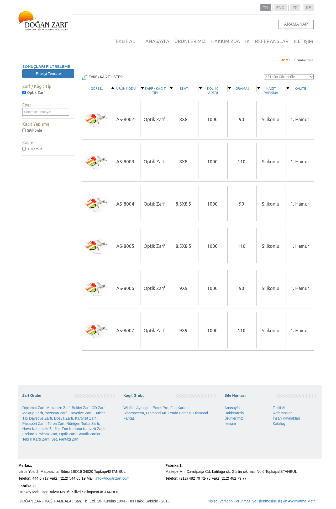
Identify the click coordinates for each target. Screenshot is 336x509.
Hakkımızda (234, 413)
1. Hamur (32, 149)
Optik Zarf (33, 92)
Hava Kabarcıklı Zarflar (41, 429)
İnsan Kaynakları (286, 418)
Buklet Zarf (81, 408)
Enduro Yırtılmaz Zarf (39, 434)
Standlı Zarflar (88, 434)
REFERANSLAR (271, 41)
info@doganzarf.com (112, 478)
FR (295, 8)
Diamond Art (156, 413)
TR (265, 8)
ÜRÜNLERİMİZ (190, 41)
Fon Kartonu (180, 408)
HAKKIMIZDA (225, 41)
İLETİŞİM (303, 41)
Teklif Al (279, 408)
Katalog (279, 423)
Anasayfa (232, 408)
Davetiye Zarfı (81, 413)
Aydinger (143, 408)
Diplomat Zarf (33, 408)
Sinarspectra (133, 413)
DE (308, 8)
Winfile (128, 408)
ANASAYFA (157, 41)
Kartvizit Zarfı (86, 418)
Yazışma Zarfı (56, 413)
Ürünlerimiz (303, 60)
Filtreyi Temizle (48, 74)
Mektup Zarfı (32, 413)
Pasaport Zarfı (34, 423)
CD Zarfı (99, 408)
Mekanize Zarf (58, 408)
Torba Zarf (56, 423)
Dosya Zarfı (63, 418)
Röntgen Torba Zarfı (82, 423)
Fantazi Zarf (68, 439)
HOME (286, 60)
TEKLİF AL (123, 41)
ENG (280, 8)
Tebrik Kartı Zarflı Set (39, 439)
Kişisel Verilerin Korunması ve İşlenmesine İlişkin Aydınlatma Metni (262, 501)
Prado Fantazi (179, 413)
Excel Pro (160, 408)
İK (247, 41)
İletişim (230, 423)
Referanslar (282, 413)
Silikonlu (32, 130)
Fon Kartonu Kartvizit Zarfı (83, 429)
